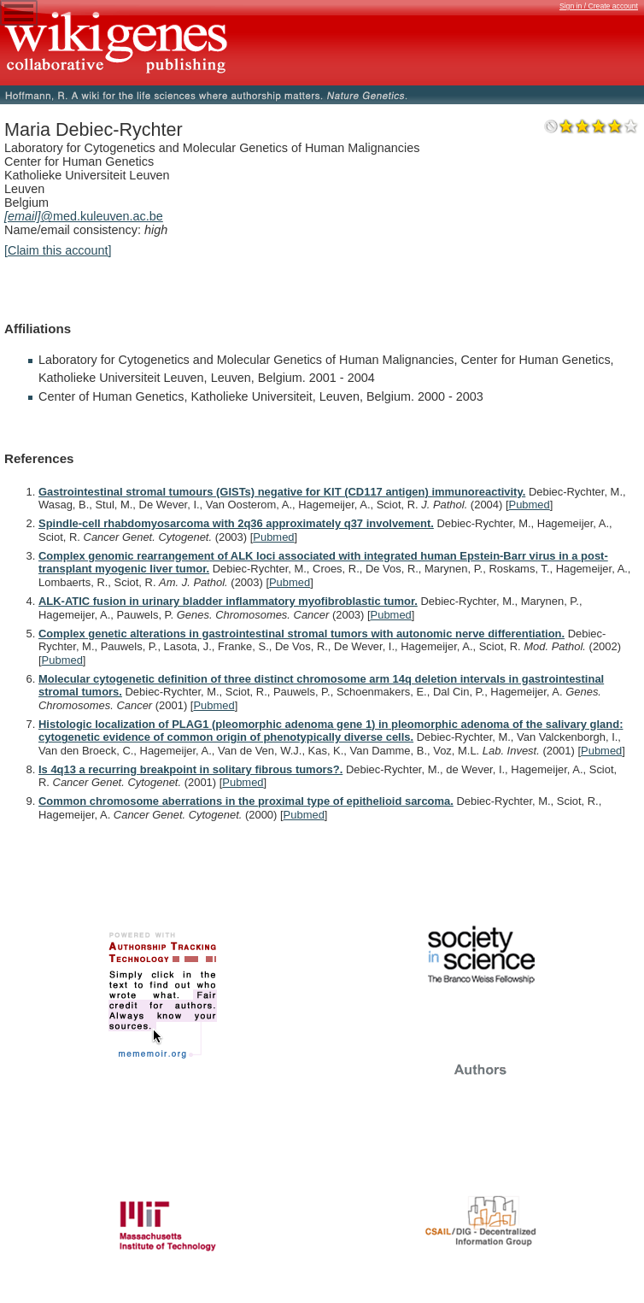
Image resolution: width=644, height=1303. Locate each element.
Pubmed (529, 504)
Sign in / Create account (598, 6)
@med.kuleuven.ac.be (83, 216)
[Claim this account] (58, 250)
